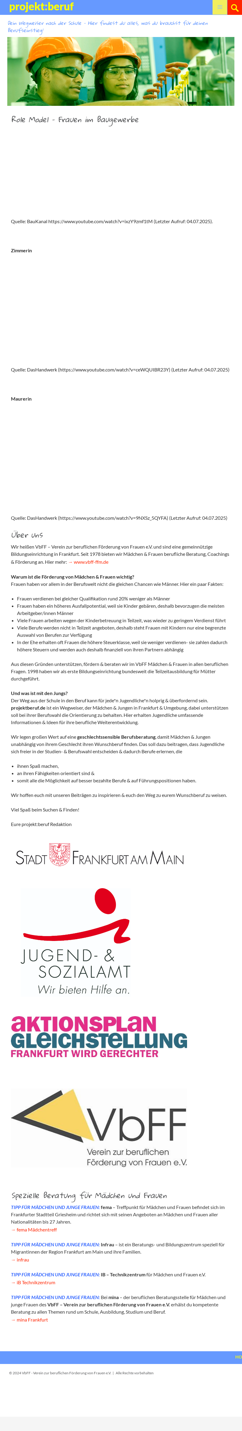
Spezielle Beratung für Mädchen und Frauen (89, 1195)
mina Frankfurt (32, 1319)
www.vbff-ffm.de (91, 562)
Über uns (27, 534)
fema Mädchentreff (37, 1229)
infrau (23, 1259)
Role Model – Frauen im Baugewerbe (74, 119)
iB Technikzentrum (36, 1282)
